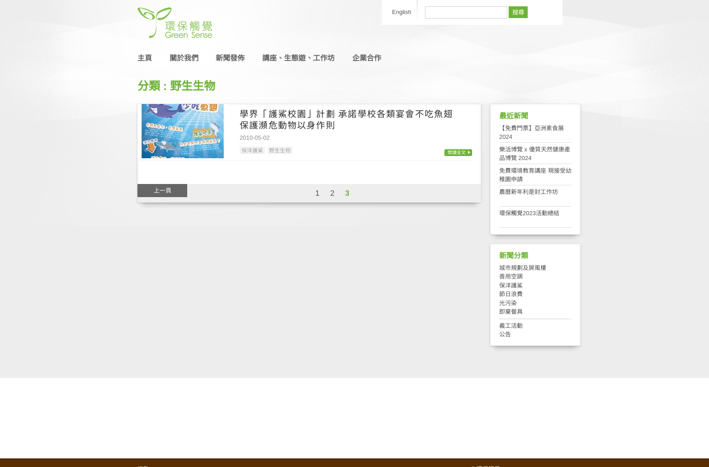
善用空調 (511, 276)
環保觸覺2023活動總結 (529, 213)
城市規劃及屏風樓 (522, 267)
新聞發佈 (230, 58)
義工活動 (511, 325)
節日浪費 (511, 294)
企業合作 (366, 58)
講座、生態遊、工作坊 (298, 58)
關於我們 (184, 58)
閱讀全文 (457, 152)
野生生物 (280, 150)
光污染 (508, 303)
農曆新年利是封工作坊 (528, 192)
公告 (505, 334)
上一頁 (162, 190)
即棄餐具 (511, 311)
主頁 (144, 58)
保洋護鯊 (252, 150)
